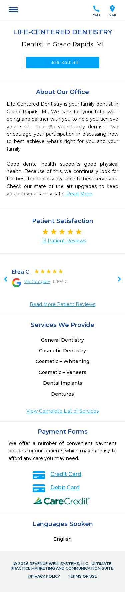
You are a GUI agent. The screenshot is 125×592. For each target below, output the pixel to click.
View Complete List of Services (62, 411)
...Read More (77, 194)
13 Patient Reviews (64, 241)
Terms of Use (82, 576)
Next (5, 279)
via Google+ (37, 281)
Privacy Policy (44, 576)
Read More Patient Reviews (62, 304)
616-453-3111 (62, 62)
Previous (119, 279)
